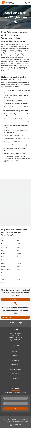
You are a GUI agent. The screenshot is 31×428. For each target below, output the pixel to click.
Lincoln (19, 263)
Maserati (3, 266)
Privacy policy (15, 378)
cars (2, 84)
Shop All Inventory (15, 299)
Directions (15, 383)
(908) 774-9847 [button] (15, 340)
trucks (6, 84)
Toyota (18, 279)
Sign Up (15, 408)
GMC (18, 250)
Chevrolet (4, 247)
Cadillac (19, 244)
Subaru (18, 276)
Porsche (19, 273)
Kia (2, 260)
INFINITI (3, 256)
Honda (3, 253)
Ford (2, 250)
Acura (3, 240)
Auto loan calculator (15, 369)
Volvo (3, 282)
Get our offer (15, 360)
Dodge (18, 247)
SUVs (12, 84)
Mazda (18, 266)
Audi (18, 240)
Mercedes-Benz (5, 269)
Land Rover (20, 260)
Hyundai (19, 253)
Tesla (2, 279)
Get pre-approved (15, 364)
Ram (2, 276)
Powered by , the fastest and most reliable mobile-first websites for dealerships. (15, 422)
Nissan (18, 269)
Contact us (15, 355)
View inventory (15, 351)
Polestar (3, 273)
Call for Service (7, 317)
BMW (2, 244)
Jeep (18, 256)
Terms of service (15, 373)
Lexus (3, 263)
